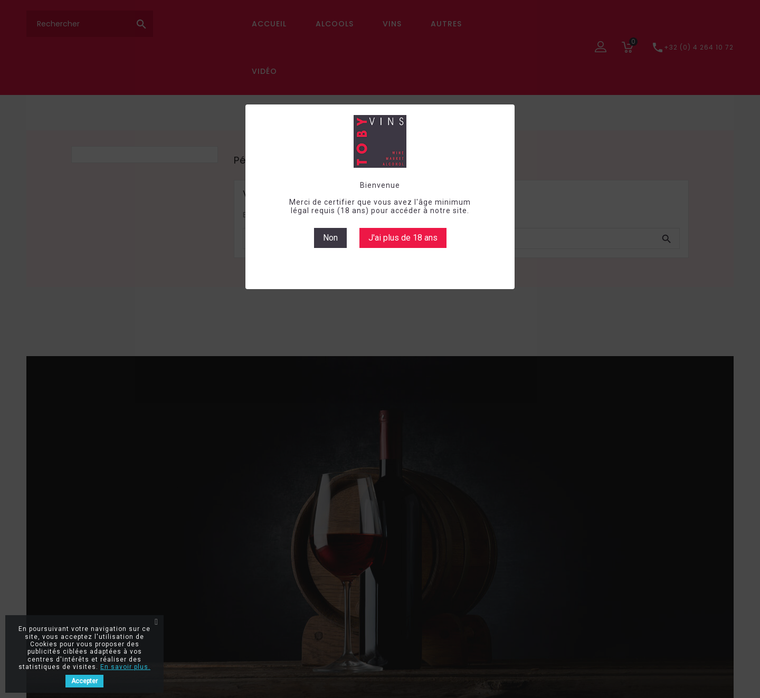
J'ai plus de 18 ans (403, 238)
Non (330, 238)
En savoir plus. (125, 667)
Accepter (84, 681)
